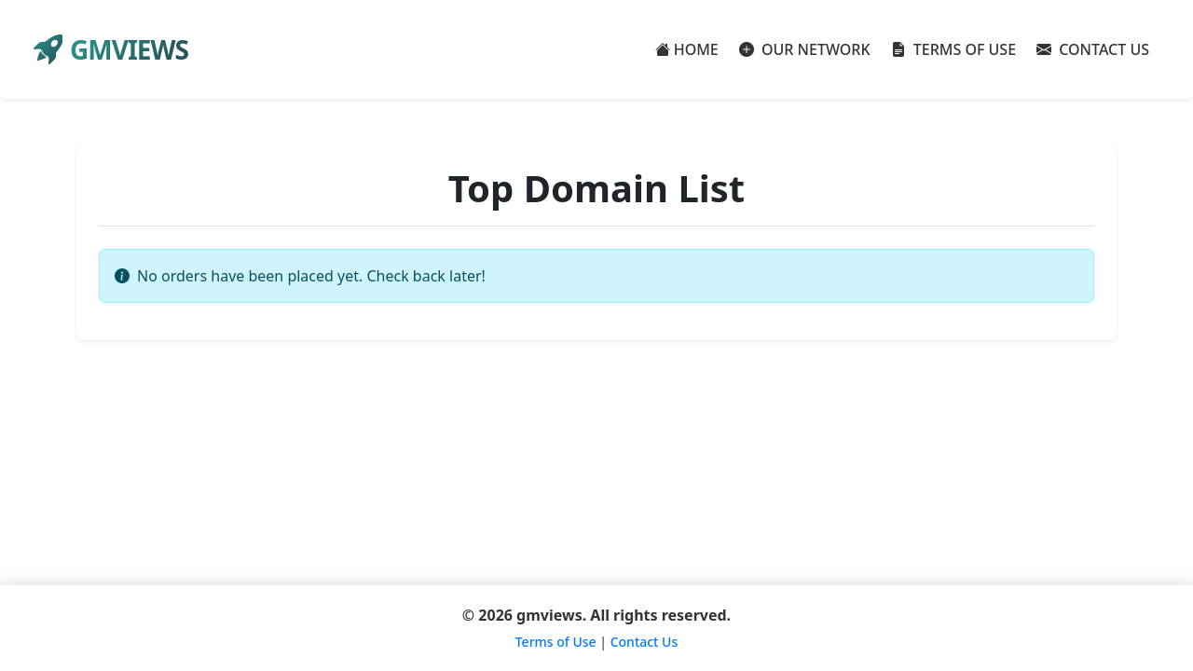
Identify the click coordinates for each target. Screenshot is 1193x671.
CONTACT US (1092, 49)
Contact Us (644, 641)
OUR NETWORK (805, 49)
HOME (687, 49)
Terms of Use (555, 641)
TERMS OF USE (954, 49)
